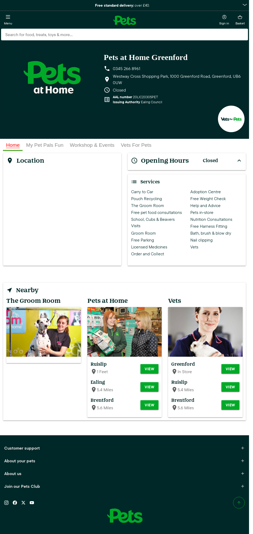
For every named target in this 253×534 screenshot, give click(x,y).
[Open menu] (8, 20)
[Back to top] (239, 503)
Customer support (124, 448)
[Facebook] (15, 503)
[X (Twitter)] (23, 503)
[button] (124, 5)
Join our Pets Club (124, 486)
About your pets (124, 460)
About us (124, 473)
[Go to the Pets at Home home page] (124, 20)
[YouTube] (32, 503)
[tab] (13, 145)
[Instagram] (6, 503)
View (149, 369)
